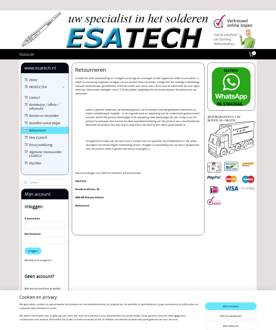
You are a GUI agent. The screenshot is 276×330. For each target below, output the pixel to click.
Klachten (35, 163)
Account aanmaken (39, 305)
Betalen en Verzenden (43, 115)
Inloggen (33, 250)
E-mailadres (32, 218)
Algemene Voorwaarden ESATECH (45, 154)
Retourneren (37, 130)
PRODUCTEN (26, 54)
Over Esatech (38, 137)
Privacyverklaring (40, 145)
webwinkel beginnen (148, 322)
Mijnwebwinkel (186, 322)
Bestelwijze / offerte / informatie (44, 106)
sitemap (122, 322)
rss (131, 322)
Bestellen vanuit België (44, 123)
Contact (34, 97)
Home (33, 80)
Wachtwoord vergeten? (38, 260)
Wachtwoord (33, 233)
